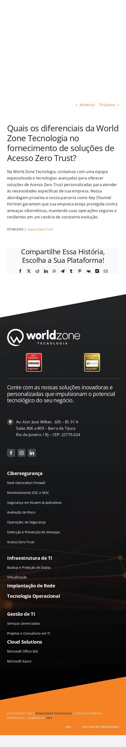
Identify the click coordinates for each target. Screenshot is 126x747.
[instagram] (21, 453)
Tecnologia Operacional (33, 596)
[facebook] (11, 453)
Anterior (87, 104)
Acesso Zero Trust (40, 229)
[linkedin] (32, 453)
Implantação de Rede (31, 585)
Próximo (107, 104)
